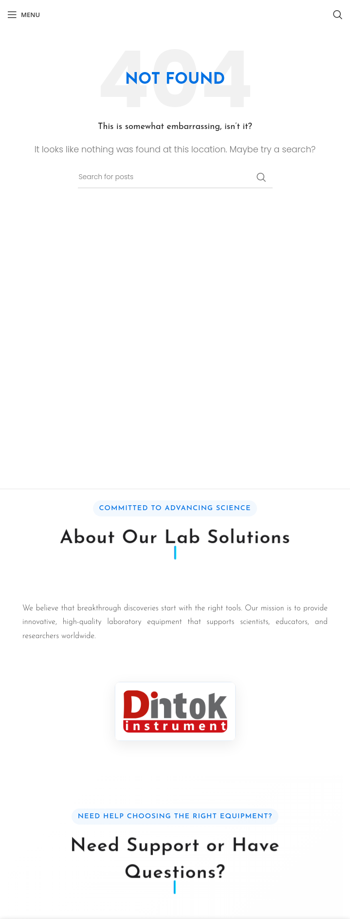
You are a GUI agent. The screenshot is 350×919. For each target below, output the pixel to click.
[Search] (338, 14)
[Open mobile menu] (23, 14)
